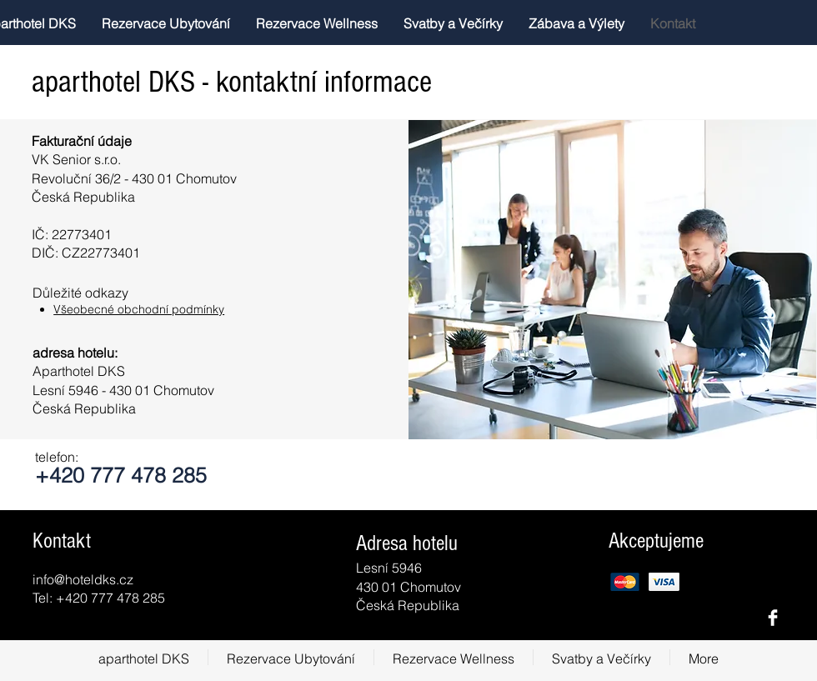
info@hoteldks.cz (83, 579)
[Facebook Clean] (772, 617)
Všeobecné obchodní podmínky (138, 309)
